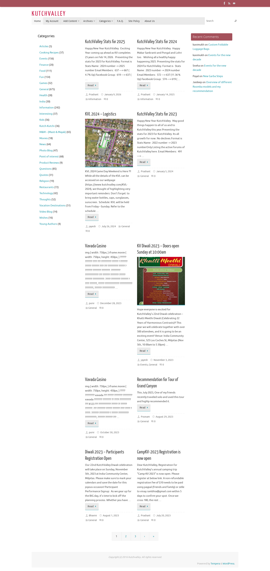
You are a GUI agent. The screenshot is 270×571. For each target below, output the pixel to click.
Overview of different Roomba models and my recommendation (212, 87)
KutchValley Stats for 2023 (157, 114)
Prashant (93, 94)
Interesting (46, 114)
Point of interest (49, 156)
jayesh (92, 226)
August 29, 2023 (164, 416)
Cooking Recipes (49, 52)
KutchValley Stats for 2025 (105, 41)
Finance (44, 65)
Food (42, 71)
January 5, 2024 (164, 171)
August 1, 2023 (111, 515)
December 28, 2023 (110, 303)
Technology (46, 193)
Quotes (43, 175)
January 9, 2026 (112, 94)
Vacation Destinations (52, 205)
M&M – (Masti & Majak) (52, 132)
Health (43, 95)
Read (92, 85)
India (42, 101)
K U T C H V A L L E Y (48, 13)
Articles (43, 46)
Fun (41, 77)
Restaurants (46, 187)
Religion (44, 181)
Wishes (43, 217)
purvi (91, 303)
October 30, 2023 (109, 432)
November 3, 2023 (163, 360)
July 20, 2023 (163, 515)
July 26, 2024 (109, 226)
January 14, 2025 (165, 94)
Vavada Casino (95, 245)
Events (144, 364)
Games (43, 83)
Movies (43, 138)
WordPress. (229, 563)
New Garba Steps (213, 76)
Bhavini (93, 515)
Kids (41, 120)
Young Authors (48, 224)
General (125, 226)
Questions (45, 169)
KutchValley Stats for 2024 (157, 41)
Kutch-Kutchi (47, 126)
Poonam (145, 416)
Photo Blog (46, 150)
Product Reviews (49, 162)
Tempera (215, 563)
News (42, 144)
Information (94, 99)
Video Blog (45, 211)
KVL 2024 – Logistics (100, 114)
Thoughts (45, 199)
